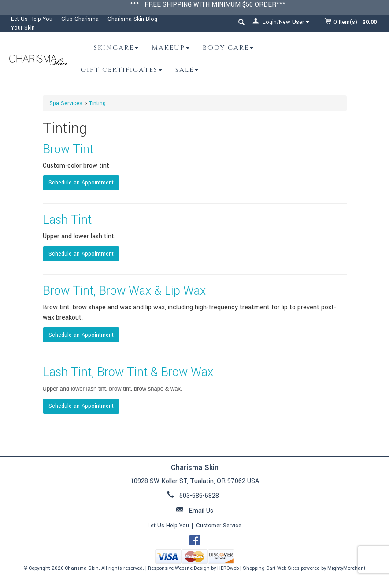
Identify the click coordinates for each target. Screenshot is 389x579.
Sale (186, 70)
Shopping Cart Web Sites (271, 568)
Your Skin (23, 28)
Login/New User (280, 22)
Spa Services (65, 103)
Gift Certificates (121, 70)
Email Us (201, 510)
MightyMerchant (346, 568)
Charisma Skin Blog (132, 19)
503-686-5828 (199, 495)
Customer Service (218, 526)
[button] (241, 23)
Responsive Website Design (179, 568)
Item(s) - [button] (351, 22)
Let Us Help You (31, 19)
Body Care (228, 48)
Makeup (170, 48)
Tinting (97, 103)
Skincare (116, 48)
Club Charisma (80, 19)
